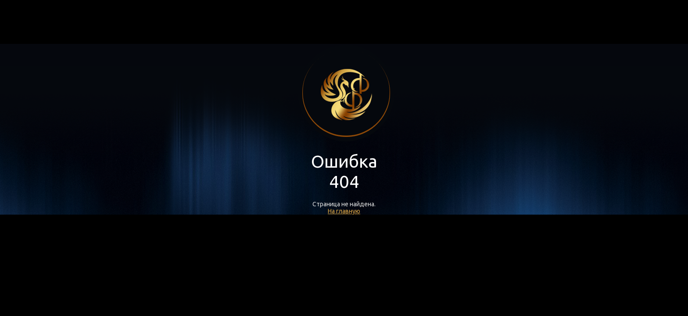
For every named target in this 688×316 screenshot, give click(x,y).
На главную (344, 211)
